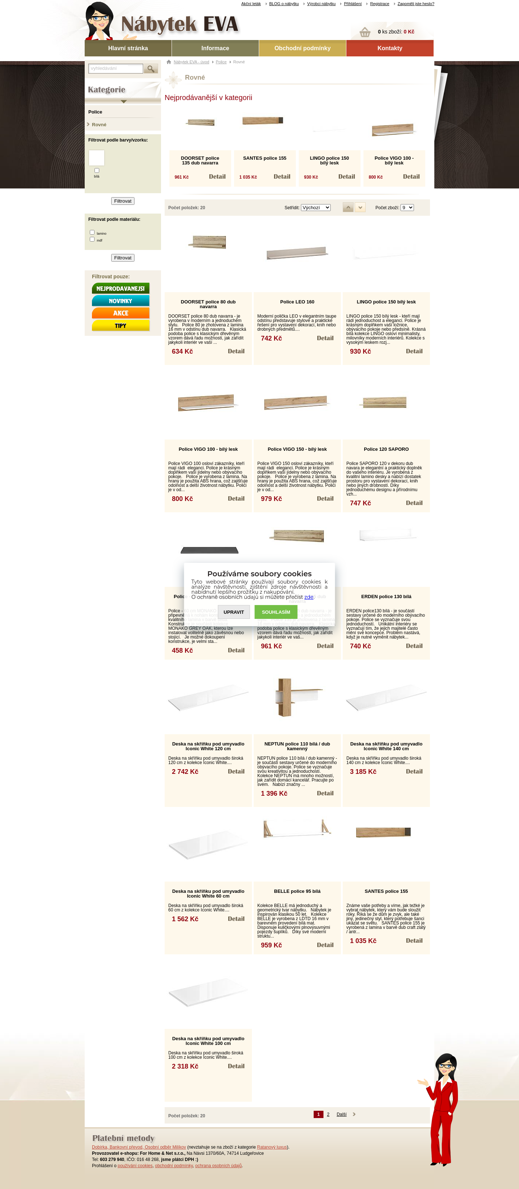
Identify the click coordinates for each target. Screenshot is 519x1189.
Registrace (379, 3)
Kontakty (390, 48)
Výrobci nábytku (321, 3)
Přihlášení (353, 3)
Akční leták (251, 3)
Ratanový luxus (272, 1147)
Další (341, 1114)
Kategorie (95, 84)
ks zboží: (396, 32)
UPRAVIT (234, 612)
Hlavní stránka (128, 48)
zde (309, 597)
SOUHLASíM (276, 612)
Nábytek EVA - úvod (191, 62)
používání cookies (135, 1165)
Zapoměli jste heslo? (416, 3)
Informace (215, 48)
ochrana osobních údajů (218, 1165)
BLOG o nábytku (284, 3)
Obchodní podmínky (302, 48)
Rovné (99, 124)
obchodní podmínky (174, 1165)
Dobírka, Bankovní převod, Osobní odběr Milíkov (139, 1147)
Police (95, 112)
